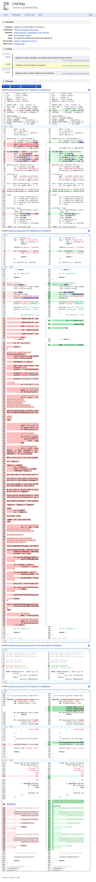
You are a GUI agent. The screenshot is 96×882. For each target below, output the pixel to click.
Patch (39, 86)
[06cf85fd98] (56, 645)
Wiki (40, 15)
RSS (18, 877)
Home (5, 15)
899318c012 (71, 73)
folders (28, 35)
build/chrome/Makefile (16, 90)
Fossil (13, 877)
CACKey (18, 4)
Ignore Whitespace (28, 86)
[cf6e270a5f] (45, 645)
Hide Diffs (6, 86)
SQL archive (34, 30)
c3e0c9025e (71, 65)
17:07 (7, 64)
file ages (21, 35)
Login (91, 15)
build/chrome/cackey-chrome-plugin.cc (22, 645)
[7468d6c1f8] (33, 90)
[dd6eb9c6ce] (35, 231)
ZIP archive (24, 30)
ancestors (23, 33)
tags (23, 44)
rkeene (16, 41)
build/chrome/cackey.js (16, 686)
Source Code (29, 15)
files (15, 35)
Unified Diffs (15, 86)
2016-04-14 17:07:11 (29, 41)
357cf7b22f (71, 60)
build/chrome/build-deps (17, 231)
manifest (17, 44)
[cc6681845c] (34, 686)
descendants (32, 33)
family (16, 33)
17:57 (7, 72)
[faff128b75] (46, 231)
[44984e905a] (45, 90)
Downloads (16, 15)
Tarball (16, 30)
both (40, 33)
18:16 (7, 57)
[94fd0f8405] (45, 686)
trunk (47, 33)
